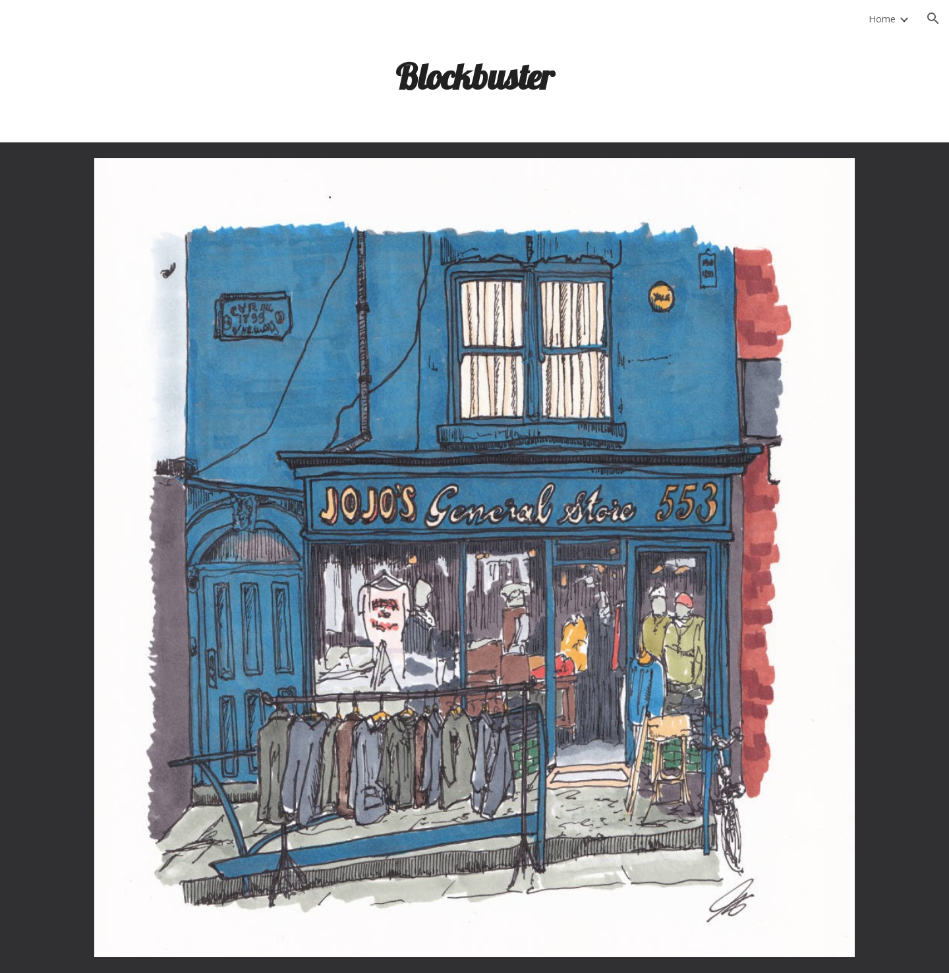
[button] (933, 18)
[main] (474, 75)
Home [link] (882, 18)
